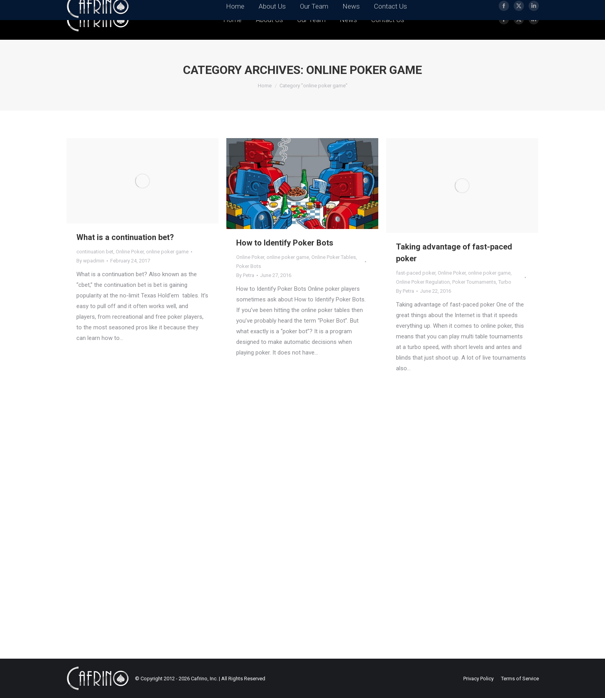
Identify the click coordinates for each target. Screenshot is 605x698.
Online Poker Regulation (423, 282)
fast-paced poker (415, 273)
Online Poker (130, 252)
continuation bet (94, 252)
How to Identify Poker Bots (284, 242)
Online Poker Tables (333, 257)
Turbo (504, 282)
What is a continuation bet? (125, 237)
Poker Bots (248, 266)
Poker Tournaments (474, 282)
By (90, 261)
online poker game (167, 252)
